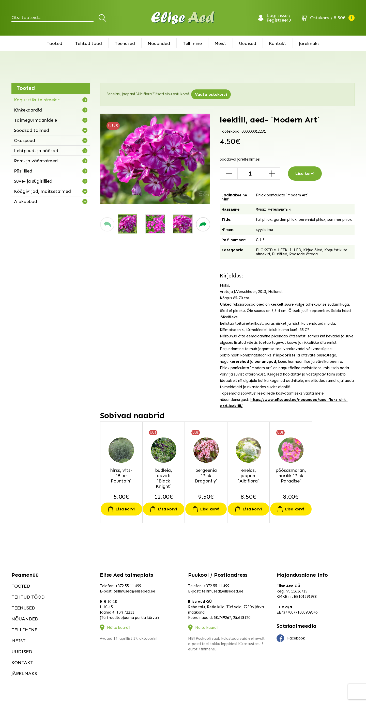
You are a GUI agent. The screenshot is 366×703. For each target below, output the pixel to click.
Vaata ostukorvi (211, 94)
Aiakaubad (25, 201)
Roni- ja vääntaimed (36, 161)
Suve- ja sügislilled (33, 181)
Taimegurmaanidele (35, 120)
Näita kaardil (118, 627)
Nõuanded (159, 43)
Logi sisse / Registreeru (279, 17)
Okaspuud (24, 140)
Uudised (247, 43)
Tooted (54, 43)
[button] (107, 224)
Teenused (125, 43)
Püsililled (23, 171)
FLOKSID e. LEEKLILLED (278, 250)
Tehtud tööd (88, 43)
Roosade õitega (303, 254)
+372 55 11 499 (128, 586)
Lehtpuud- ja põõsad (36, 150)
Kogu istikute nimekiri (37, 100)
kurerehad (239, 361)
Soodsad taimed (31, 130)
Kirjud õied (312, 250)
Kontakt (277, 43)
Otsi (103, 18)
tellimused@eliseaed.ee (134, 591)
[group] (155, 159)
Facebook (291, 638)
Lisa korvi (304, 173)
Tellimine (192, 43)
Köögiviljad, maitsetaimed (42, 191)
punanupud (265, 361)
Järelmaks (309, 43)
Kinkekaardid (28, 110)
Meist (220, 43)
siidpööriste (284, 355)
